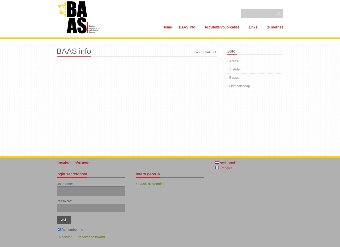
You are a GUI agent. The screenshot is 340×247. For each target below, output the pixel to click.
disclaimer (64, 163)
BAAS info (188, 27)
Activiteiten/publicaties (224, 27)
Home (167, 27)
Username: (65, 184)
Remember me (70, 229)
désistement (83, 163)
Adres (233, 61)
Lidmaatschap (239, 86)
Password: (64, 201)
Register (65, 237)
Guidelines (275, 27)
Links (254, 27)
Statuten (235, 69)
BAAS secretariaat (151, 184)
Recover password (91, 237)
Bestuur (235, 77)
